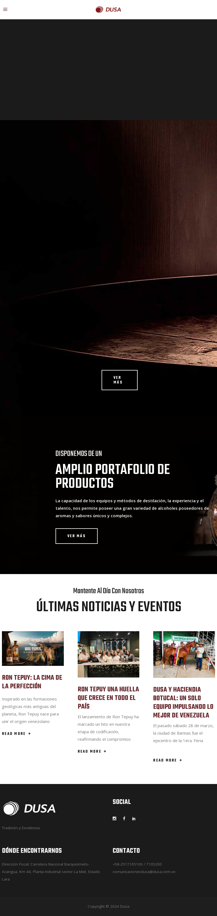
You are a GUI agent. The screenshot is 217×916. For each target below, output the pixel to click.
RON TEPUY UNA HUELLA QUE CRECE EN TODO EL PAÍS (108, 698)
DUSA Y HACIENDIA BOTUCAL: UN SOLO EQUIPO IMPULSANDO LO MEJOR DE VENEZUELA (183, 703)
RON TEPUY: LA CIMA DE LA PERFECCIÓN (32, 682)
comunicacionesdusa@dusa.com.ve (144, 871)
